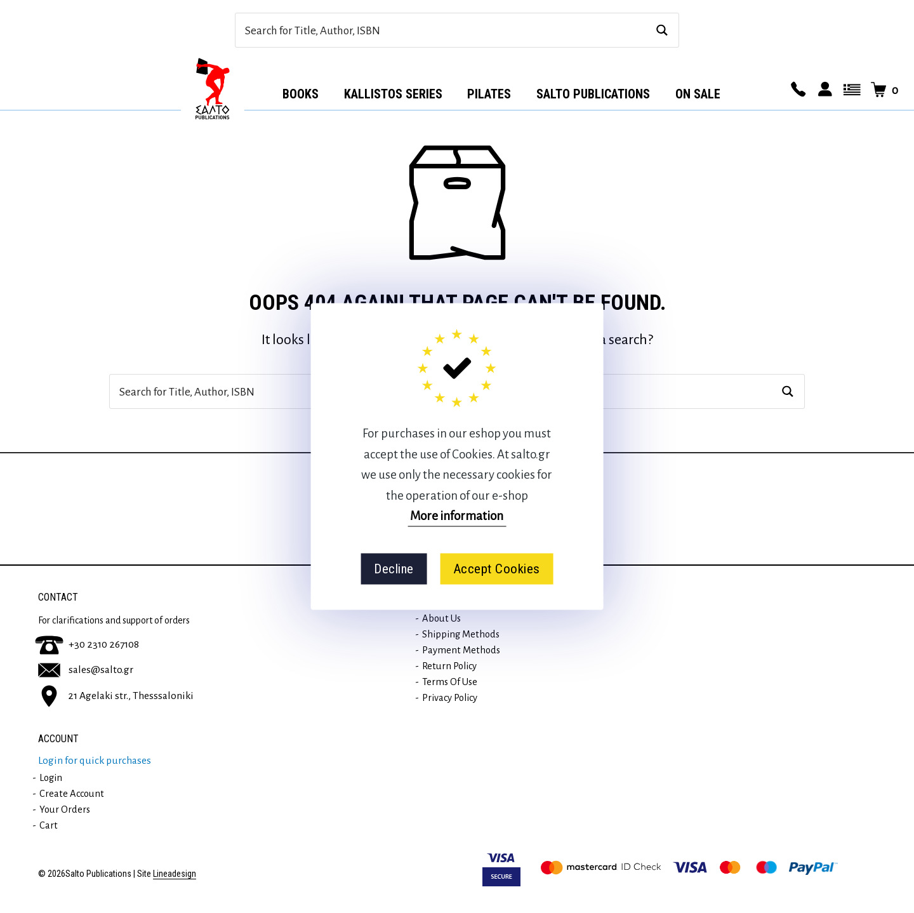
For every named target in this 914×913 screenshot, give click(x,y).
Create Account (71, 794)
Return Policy (449, 666)
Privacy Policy (449, 698)
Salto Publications (593, 94)
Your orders (64, 809)
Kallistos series (393, 94)
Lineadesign (174, 874)
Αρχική (212, 89)
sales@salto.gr (85, 670)
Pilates (489, 94)
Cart (48, 825)
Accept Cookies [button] (496, 568)
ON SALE (697, 94)
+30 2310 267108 (87, 644)
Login (50, 778)
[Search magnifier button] (661, 30)
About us (441, 618)
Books (300, 94)
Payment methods (461, 650)
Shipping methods (461, 634)
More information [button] (456, 516)
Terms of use (449, 682)
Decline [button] (394, 568)
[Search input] (443, 30)
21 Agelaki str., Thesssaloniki (116, 695)
